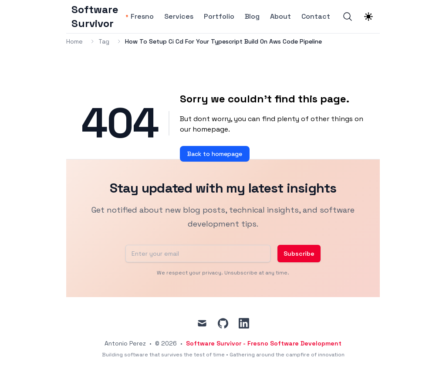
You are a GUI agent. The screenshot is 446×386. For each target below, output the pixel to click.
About (280, 16)
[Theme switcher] (368, 16)
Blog (252, 16)
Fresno (142, 16)
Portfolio (219, 16)
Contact (315, 16)
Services (178, 16)
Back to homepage (214, 154)
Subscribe (299, 253)
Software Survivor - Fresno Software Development (263, 343)
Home (74, 41)
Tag (103, 41)
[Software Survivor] (97, 16)
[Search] (347, 16)
